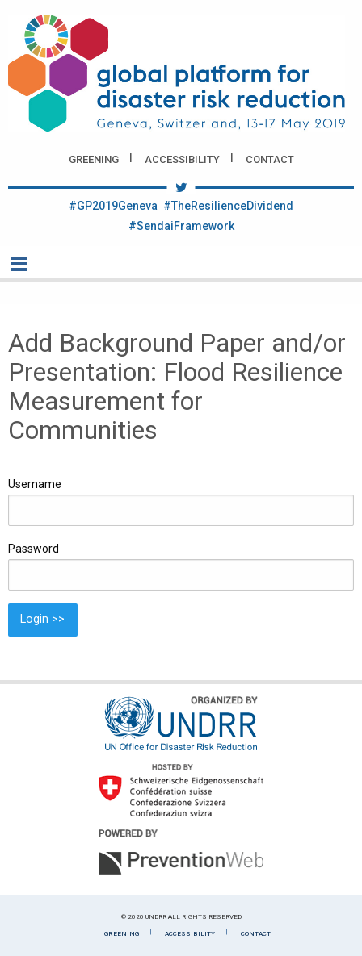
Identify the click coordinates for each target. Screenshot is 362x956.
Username (34, 484)
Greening (94, 159)
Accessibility (182, 159)
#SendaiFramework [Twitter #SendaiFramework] (181, 226)
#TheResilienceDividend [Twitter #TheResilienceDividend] (228, 205)
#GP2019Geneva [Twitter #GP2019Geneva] (113, 205)
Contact (270, 159)
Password (33, 548)
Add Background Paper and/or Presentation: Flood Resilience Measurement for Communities (177, 386)
